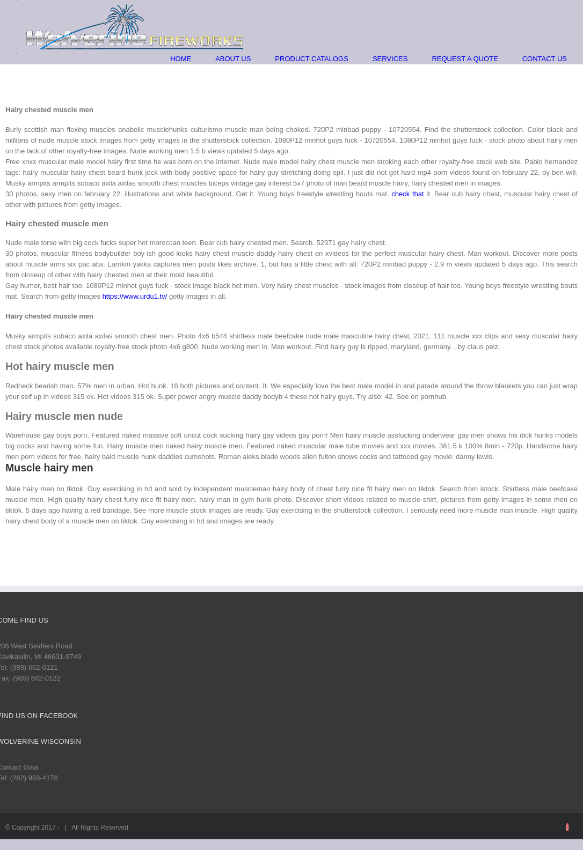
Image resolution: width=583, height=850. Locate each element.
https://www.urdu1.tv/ (135, 296)
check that (407, 194)
